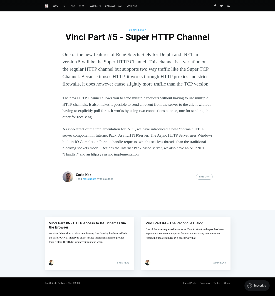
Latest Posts (189, 283)
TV (64, 6)
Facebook (205, 283)
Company (132, 6)
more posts (89, 178)
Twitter (217, 283)
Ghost (227, 283)
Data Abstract (113, 6)
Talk (72, 6)
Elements (95, 6)
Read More (204, 176)
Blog (55, 6)
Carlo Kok (83, 175)
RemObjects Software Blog (58, 283)
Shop (82, 6)
